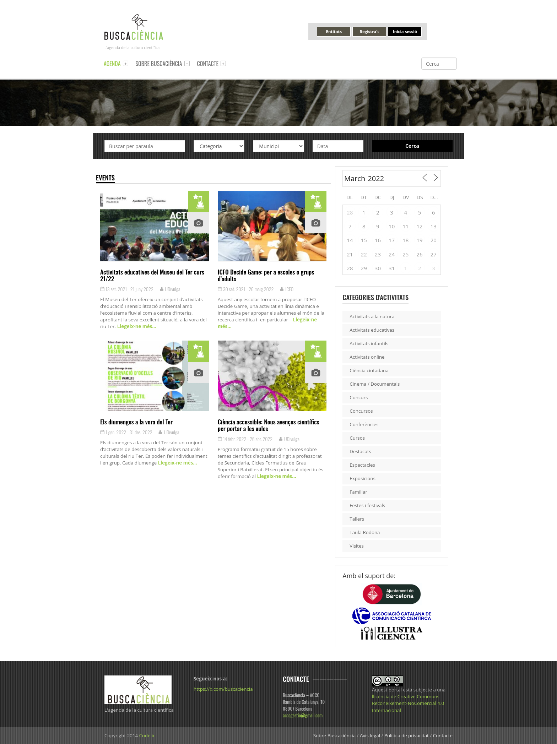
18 (405, 240)
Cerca (412, 145)
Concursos (361, 411)
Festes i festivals (367, 505)
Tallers (357, 519)
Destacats (360, 451)
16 (378, 240)
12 (420, 226)
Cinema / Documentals (375, 384)
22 (364, 254)
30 (378, 268)
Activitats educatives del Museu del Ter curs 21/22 (152, 275)
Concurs (359, 397)
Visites (357, 546)
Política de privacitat (406, 735)
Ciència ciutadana (369, 370)
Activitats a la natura (372, 316)
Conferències (364, 424)
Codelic (147, 735)
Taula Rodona (365, 532)
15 (364, 240)
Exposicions (362, 478)
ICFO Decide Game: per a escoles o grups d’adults (266, 275)
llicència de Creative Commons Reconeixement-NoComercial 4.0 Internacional (408, 703)
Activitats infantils (369, 343)
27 (434, 254)
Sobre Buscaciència (159, 63)
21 (350, 254)
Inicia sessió (405, 31)
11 (405, 226)
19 (420, 240)
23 (378, 254)
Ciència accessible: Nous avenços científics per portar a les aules (268, 425)
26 (420, 254)
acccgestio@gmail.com (303, 715)
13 (434, 226)
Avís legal (370, 735)
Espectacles (362, 465)
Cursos (357, 438)
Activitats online (367, 357)
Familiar (358, 492)
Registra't (369, 31)
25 (405, 254)
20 (434, 240)
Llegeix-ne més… (136, 326)
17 (392, 240)
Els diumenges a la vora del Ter (136, 421)
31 (392, 268)
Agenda (112, 63)
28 (350, 212)
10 (392, 226)
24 (392, 254)
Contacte (207, 63)
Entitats (334, 31)
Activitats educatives (372, 330)
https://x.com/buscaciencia (223, 689)
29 (364, 268)
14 (350, 240)
